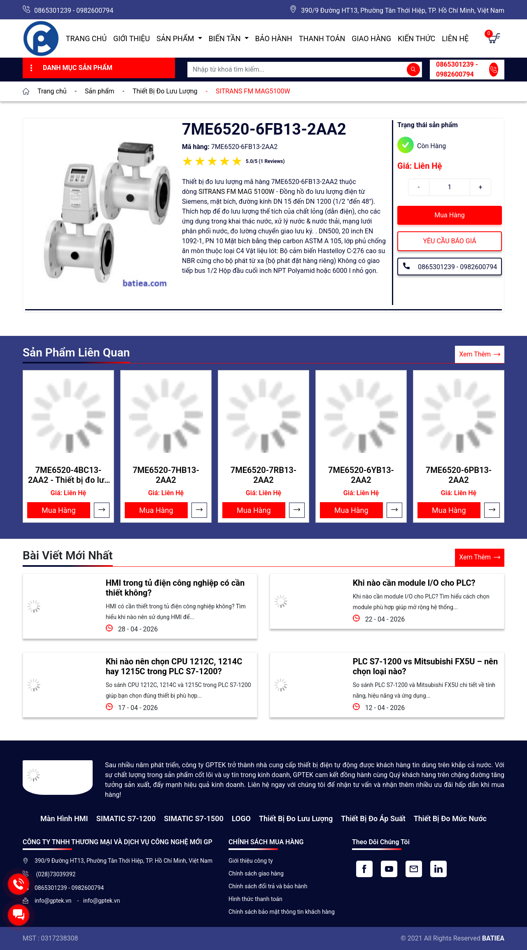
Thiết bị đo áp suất (373, 818)
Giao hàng (371, 38)
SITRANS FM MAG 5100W (236, 192)
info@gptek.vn (54, 900)
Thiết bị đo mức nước (450, 818)
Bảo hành (273, 38)
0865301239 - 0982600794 (73, 10)
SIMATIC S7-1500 (193, 818)
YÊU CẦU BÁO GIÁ (449, 241)
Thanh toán (322, 38)
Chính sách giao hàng (256, 873)
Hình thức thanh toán (255, 899)
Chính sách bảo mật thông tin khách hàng (282, 911)
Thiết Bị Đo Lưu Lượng (296, 818)
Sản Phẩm (176, 38)
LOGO (241, 818)
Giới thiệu (131, 38)
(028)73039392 (55, 874)
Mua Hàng (449, 215)
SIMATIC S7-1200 (126, 818)
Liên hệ (455, 38)
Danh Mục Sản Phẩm (70, 68)
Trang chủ (86, 38)
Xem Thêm (479, 354)
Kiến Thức (416, 38)
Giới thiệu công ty (251, 860)
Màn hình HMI (64, 818)
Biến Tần (226, 38)
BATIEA (493, 938)
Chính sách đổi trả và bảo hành (268, 886)
